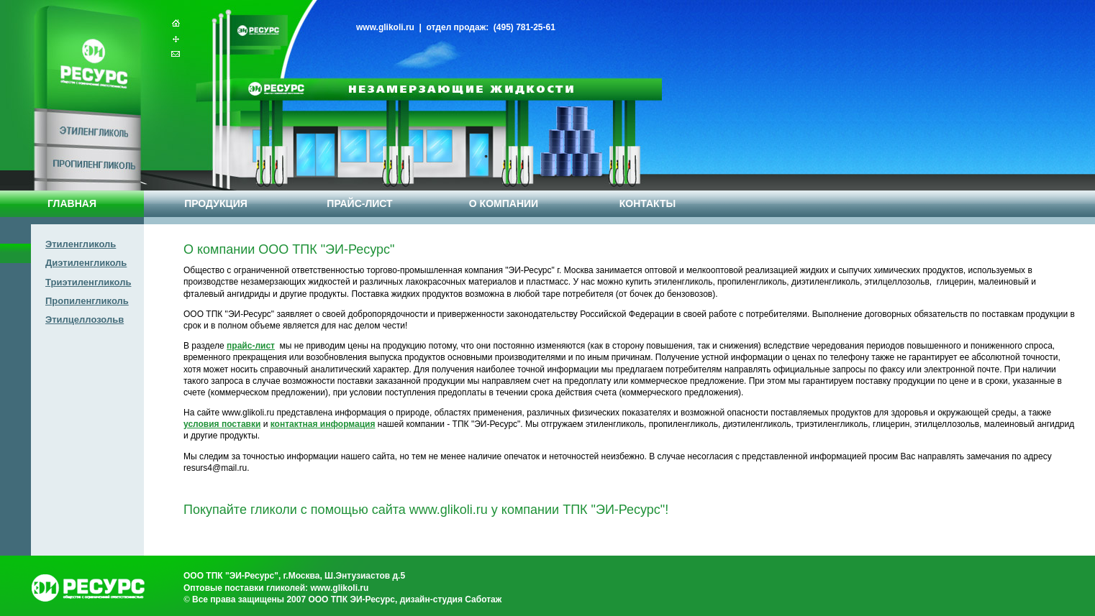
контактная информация (323, 424)
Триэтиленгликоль (88, 282)
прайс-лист (251, 346)
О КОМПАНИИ (503, 203)
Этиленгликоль (80, 244)
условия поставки (221, 424)
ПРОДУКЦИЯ (215, 203)
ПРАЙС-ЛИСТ (359, 203)
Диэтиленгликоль (86, 262)
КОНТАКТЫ (647, 203)
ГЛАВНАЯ (71, 203)
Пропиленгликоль (87, 300)
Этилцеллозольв (84, 319)
